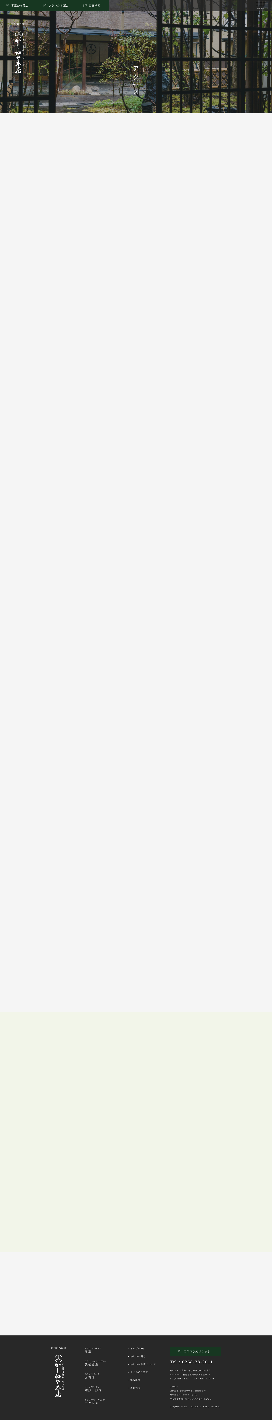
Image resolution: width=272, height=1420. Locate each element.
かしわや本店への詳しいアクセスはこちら (191, 1399)
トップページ (138, 1348)
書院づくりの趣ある (93, 1350)
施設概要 (135, 1380)
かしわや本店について (143, 1364)
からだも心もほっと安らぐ (96, 1363)
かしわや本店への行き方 (95, 1402)
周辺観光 (135, 1388)
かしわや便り (138, 1356)
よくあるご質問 (139, 1372)
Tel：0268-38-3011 (191, 1361)
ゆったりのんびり (93, 1389)
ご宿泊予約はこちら (197, 1351)
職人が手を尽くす (92, 1376)
